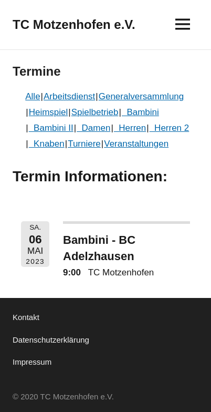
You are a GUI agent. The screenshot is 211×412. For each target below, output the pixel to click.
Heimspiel (48, 112)
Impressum (32, 361)
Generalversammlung (141, 96)
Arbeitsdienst (69, 96)
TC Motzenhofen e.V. (74, 24)
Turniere (84, 144)
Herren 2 (169, 128)
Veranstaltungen (136, 144)
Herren (130, 128)
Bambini (140, 112)
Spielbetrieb (95, 112)
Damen (93, 128)
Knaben (47, 144)
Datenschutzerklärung (51, 339)
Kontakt (26, 317)
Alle (32, 96)
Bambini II (51, 128)
